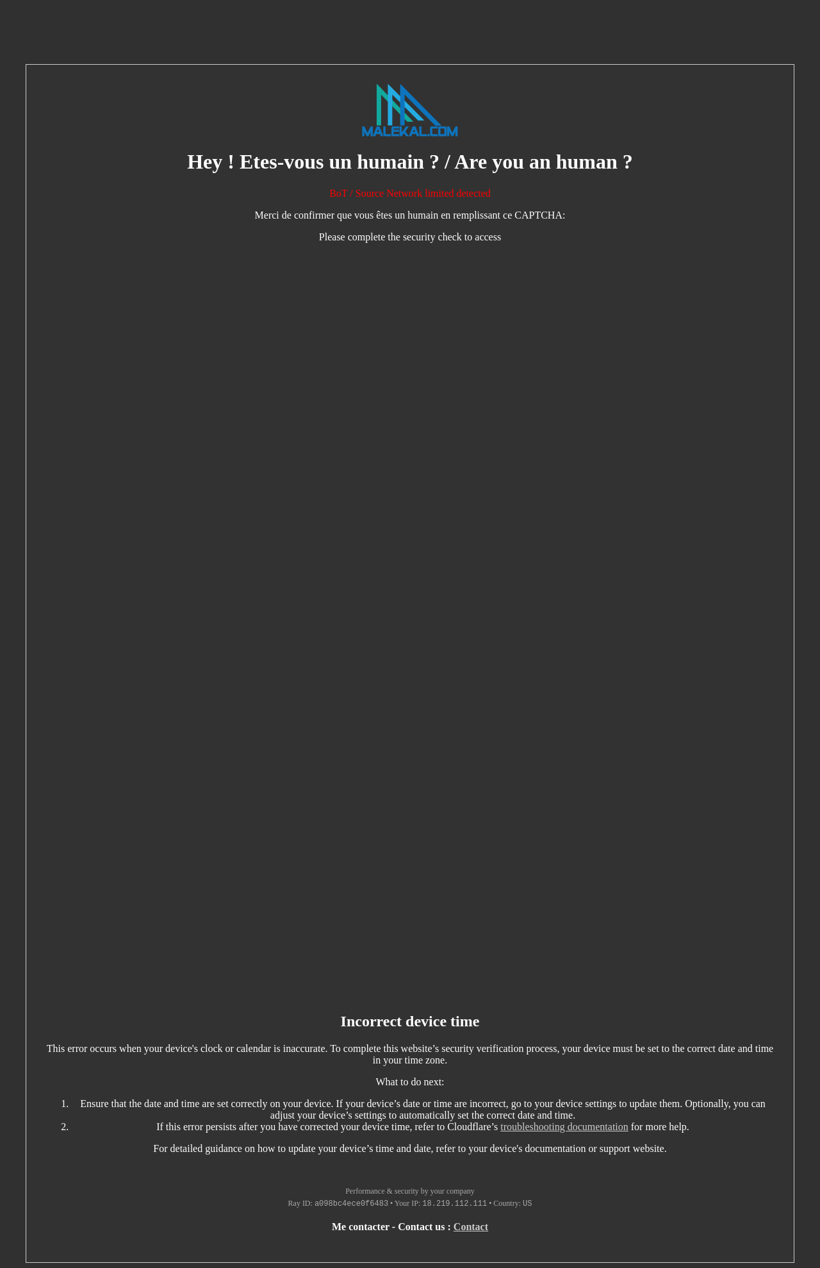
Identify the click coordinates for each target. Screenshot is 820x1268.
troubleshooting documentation (564, 1126)
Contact (471, 1226)
